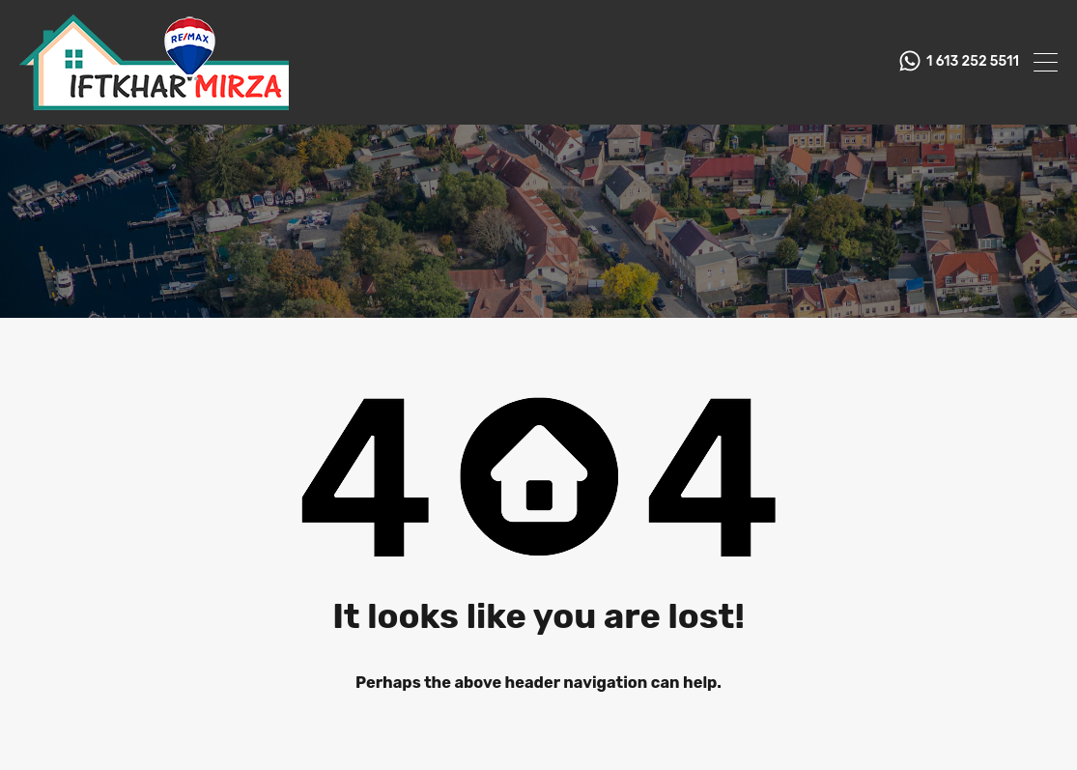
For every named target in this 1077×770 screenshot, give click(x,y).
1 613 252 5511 (972, 62)
